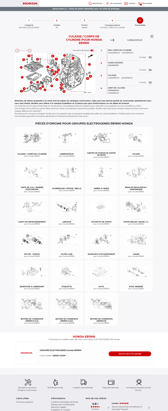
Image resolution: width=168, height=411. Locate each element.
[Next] (112, 40)
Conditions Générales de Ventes (64, 402)
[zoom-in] (29, 50)
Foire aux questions (24, 402)
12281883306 (113, 93)
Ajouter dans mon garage (130, 354)
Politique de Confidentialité (63, 405)
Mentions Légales (58, 407)
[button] (152, 36)
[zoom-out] (17, 50)
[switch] (92, 50)
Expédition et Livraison (60, 410)
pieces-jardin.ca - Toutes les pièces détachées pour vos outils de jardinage (85, 9)
